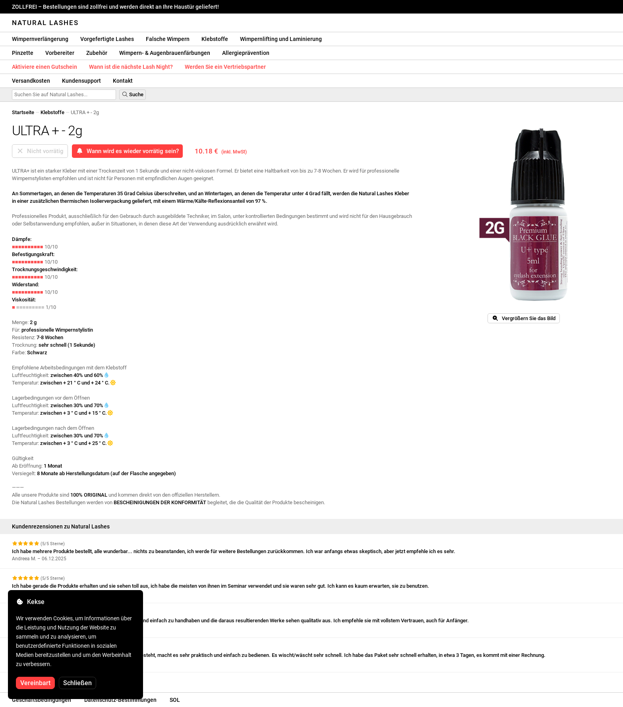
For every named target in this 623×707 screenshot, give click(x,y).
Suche (132, 94)
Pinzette (22, 53)
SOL (175, 700)
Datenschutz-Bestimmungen (120, 700)
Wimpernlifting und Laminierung (281, 39)
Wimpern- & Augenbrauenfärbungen (164, 53)
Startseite (23, 112)
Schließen (77, 683)
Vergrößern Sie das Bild (523, 318)
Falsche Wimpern (168, 39)
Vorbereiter (59, 53)
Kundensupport (81, 81)
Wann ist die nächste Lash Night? (131, 67)
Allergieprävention (245, 53)
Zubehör (96, 53)
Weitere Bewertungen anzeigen (51, 679)
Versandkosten (31, 81)
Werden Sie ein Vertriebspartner (225, 67)
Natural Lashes (45, 23)
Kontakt (123, 81)
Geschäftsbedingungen (41, 700)
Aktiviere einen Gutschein (44, 67)
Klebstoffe (214, 39)
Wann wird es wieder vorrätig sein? (127, 151)
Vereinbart (35, 683)
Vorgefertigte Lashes (107, 39)
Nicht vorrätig (40, 151)
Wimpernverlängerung (40, 39)
